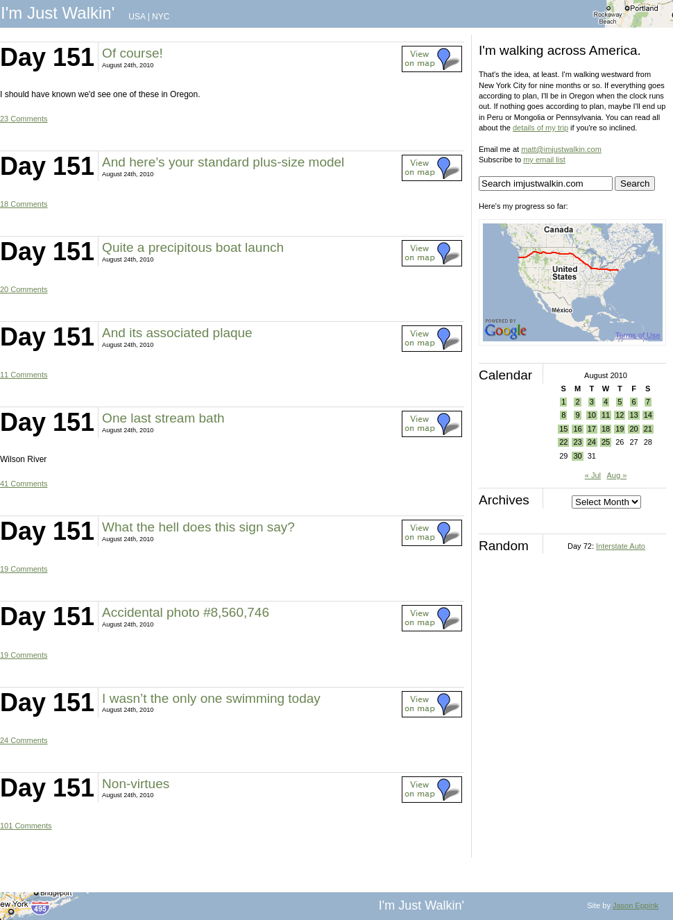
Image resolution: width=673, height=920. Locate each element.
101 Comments (26, 825)
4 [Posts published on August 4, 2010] (606, 402)
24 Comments (23, 740)
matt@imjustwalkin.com (561, 149)
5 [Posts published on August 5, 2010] (619, 402)
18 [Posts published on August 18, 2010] (606, 429)
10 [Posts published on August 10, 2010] (592, 415)
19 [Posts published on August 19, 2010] (619, 429)
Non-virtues (135, 783)
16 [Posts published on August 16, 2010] (577, 429)
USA (136, 17)
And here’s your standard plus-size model (223, 162)
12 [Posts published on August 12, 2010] (619, 415)
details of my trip (540, 127)
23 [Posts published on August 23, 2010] (577, 442)
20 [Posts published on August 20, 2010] (633, 429)
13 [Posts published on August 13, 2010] (633, 415)
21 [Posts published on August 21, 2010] (648, 429)
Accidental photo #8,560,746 (185, 612)
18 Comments (23, 204)
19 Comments (23, 569)
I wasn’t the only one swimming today (211, 698)
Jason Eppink (635, 905)
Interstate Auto (620, 546)
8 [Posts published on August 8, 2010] (563, 415)
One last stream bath (163, 418)
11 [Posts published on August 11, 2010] (606, 415)
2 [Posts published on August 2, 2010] (577, 402)
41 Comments (23, 483)
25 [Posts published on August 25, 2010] (606, 442)
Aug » (617, 475)
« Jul (593, 475)
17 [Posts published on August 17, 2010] (592, 429)
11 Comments (23, 374)
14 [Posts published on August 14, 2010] (648, 415)
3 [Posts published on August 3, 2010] (592, 402)
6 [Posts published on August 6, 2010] (633, 402)
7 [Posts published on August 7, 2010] (648, 402)
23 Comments (23, 118)
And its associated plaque (177, 332)
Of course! (132, 53)
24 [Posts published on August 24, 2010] (592, 442)
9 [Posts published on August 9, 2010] (577, 415)
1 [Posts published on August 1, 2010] (563, 402)
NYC (160, 17)
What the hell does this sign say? (198, 527)
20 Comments (23, 289)
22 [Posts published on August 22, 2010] (563, 442)
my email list (544, 159)
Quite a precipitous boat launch (193, 247)
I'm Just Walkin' (57, 12)
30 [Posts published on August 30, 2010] (577, 456)
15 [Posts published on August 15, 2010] (563, 429)
